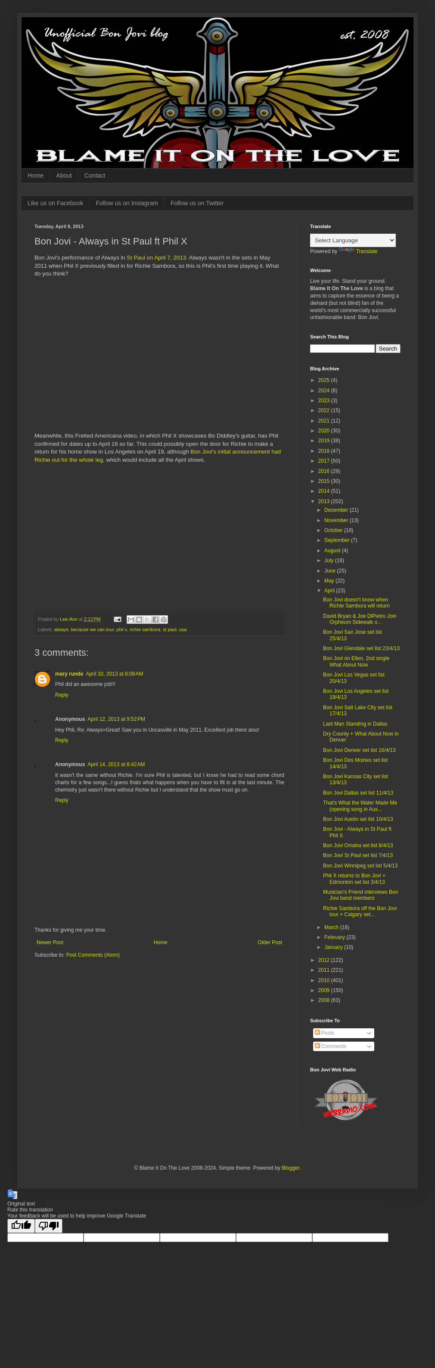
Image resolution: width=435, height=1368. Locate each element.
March (332, 927)
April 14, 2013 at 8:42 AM (116, 764)
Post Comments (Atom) (93, 955)
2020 (324, 431)
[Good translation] (21, 1226)
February (335, 937)
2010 (324, 980)
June (330, 571)
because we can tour (92, 629)
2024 (324, 391)
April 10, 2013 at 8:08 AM (114, 674)
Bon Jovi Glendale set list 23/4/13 (361, 648)
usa (182, 629)
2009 (324, 990)
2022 (324, 410)
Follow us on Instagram (127, 203)
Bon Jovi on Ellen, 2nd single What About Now (356, 661)
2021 (324, 421)
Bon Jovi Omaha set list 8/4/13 (358, 845)
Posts (324, 1033)
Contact (94, 175)
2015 (324, 481)
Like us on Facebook (55, 203)
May (330, 581)
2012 (324, 960)
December (337, 510)
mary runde (69, 674)
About (64, 175)
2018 (324, 451)
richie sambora (145, 629)
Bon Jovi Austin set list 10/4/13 (358, 819)
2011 (324, 970)
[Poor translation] (48, 1226)
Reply (61, 695)
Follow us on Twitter (197, 203)
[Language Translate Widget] (353, 240)
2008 (324, 1000)
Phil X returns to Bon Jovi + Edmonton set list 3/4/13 (354, 879)
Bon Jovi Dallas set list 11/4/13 (358, 793)
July (329, 560)
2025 (324, 380)
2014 (324, 491)
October (334, 530)
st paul (170, 629)
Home (36, 175)
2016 (324, 471)
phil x (121, 629)
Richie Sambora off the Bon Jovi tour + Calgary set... (360, 911)
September (337, 540)
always (61, 629)
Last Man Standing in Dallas (355, 724)
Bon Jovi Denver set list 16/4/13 (359, 750)
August (333, 551)
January (334, 947)
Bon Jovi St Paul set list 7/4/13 (358, 855)
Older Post (270, 942)
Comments (330, 1046)
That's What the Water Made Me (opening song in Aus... (360, 806)
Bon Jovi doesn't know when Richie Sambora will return (356, 603)
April (330, 591)
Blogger (290, 1168)
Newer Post (50, 942)
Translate (358, 251)
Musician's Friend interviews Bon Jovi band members (360, 895)
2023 (324, 401)
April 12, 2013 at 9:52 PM (116, 719)
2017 (324, 461)
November (337, 520)
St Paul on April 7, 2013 (156, 257)
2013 (324, 501)
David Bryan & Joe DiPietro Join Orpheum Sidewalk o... (360, 619)
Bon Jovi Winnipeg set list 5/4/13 (360, 866)
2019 (324, 441)
